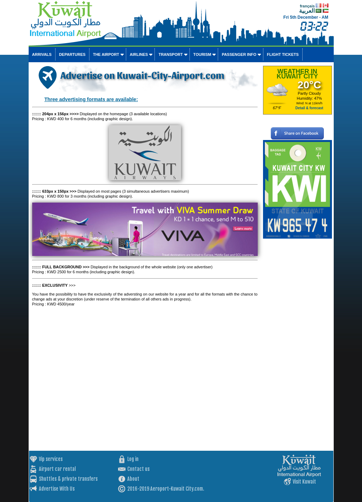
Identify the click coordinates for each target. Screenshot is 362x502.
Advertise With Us (57, 489)
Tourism (202, 54)
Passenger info (239, 54)
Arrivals (42, 54)
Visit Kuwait (304, 482)
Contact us (138, 469)
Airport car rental (57, 469)
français (307, 6)
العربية (307, 11)
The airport (106, 54)
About (133, 479)
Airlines (139, 54)
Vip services (51, 459)
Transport (170, 54)
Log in (133, 459)
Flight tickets (283, 54)
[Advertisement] (297, 345)
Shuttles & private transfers (68, 479)
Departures (72, 54)
